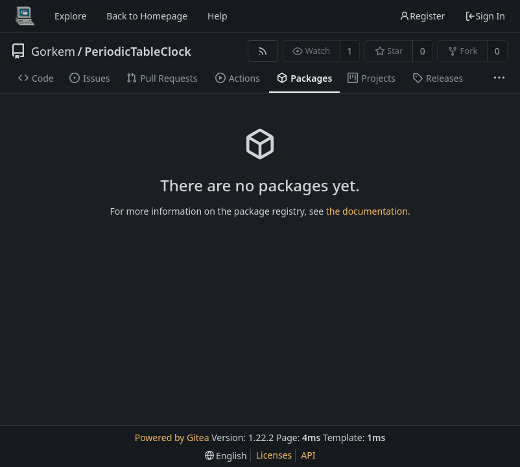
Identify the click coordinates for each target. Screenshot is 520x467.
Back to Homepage (146, 16)
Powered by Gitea (172, 437)
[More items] (499, 78)
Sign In (485, 16)
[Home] (24, 16)
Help (217, 16)
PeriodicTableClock (137, 51)
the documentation (367, 211)
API (308, 455)
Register (422, 16)
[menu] (226, 455)
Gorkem (53, 51)
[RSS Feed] (263, 51)
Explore (70, 16)
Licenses (274, 455)
